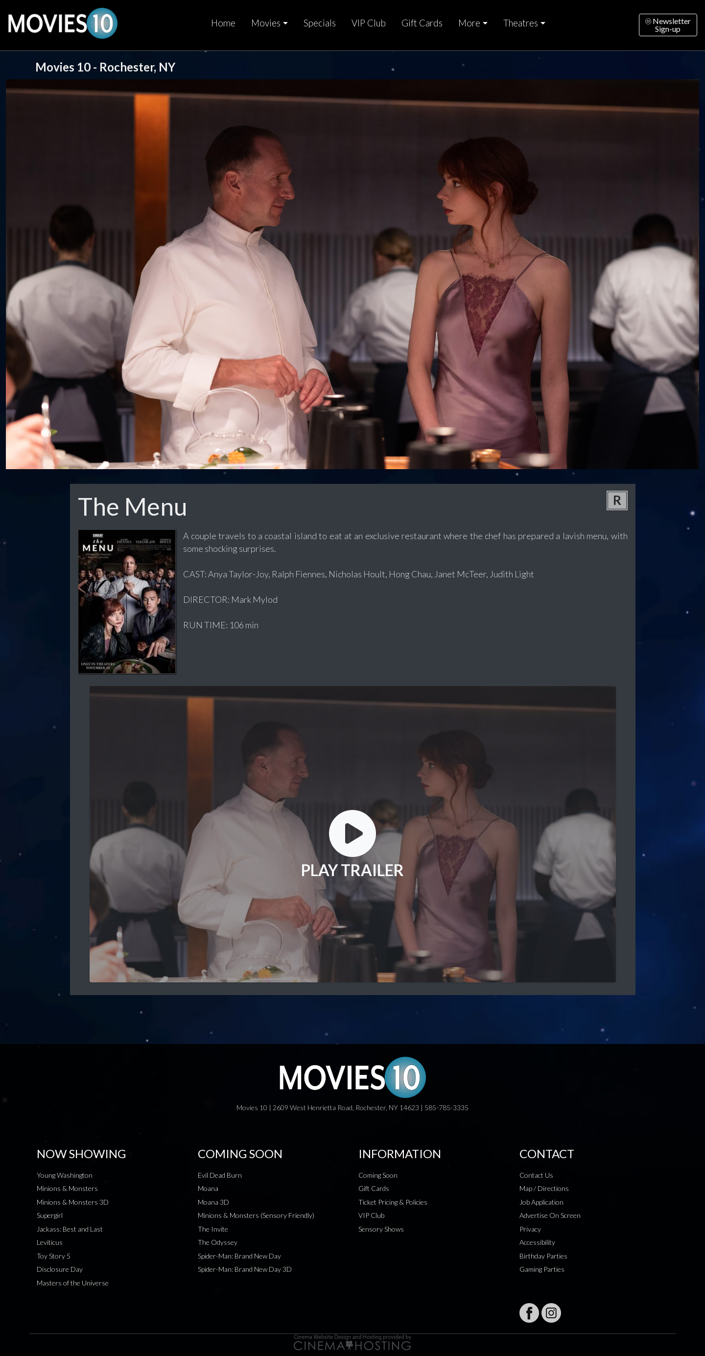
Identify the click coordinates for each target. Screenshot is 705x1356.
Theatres (520, 23)
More (469, 23)
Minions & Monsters (67, 1188)
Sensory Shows (381, 1229)
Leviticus (50, 1242)
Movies (266, 23)
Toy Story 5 (53, 1256)
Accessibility (537, 1242)
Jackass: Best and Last (70, 1229)
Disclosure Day (60, 1269)
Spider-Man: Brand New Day (239, 1256)
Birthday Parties (543, 1256)
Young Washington (65, 1175)
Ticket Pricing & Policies (392, 1202)
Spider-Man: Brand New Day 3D (245, 1269)
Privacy (530, 1229)
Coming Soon (378, 1175)
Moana (208, 1188)
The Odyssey (217, 1242)
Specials (320, 23)
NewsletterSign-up (668, 24)
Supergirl (50, 1215)
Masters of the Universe (73, 1283)
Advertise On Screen (550, 1215)
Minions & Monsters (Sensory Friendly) (256, 1215)
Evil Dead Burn (220, 1175)
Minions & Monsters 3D (73, 1202)
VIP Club (369, 23)
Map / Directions (544, 1188)
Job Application (541, 1202)
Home (223, 23)
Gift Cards (422, 23)
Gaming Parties (541, 1269)
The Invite (213, 1229)
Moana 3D (213, 1202)
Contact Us (536, 1175)
